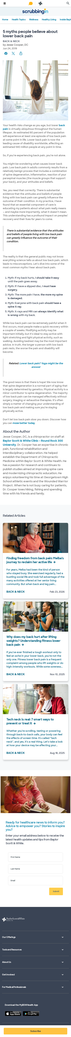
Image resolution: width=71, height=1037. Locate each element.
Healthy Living (49, 19)
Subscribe (35, 1031)
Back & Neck (11, 41)
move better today (24, 423)
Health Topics (19, 19)
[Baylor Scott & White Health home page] (40, 3)
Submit (56, 891)
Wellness (33, 19)
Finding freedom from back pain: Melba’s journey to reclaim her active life (35, 560)
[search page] (68, 3)
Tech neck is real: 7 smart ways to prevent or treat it (30, 721)
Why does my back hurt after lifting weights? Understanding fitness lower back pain (33, 641)
